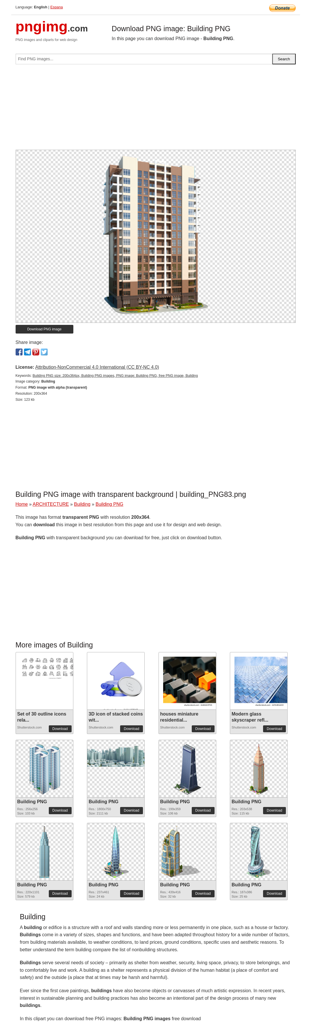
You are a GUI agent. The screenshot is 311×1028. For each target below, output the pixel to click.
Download (60, 729)
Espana (56, 7)
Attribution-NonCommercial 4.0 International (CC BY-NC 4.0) (97, 367)
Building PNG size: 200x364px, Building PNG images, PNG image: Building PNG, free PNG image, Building (115, 376)
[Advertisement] (156, 109)
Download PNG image (44, 329)
